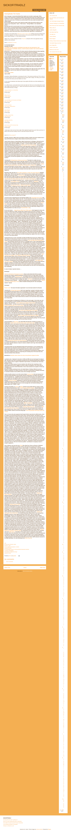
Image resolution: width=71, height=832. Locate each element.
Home (25, 567)
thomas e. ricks (7, 545)
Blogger (49, 829)
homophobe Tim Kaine (11, 42)
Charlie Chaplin (7, 126)
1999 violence (12, 531)
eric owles (14, 544)
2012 (62, 101)
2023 (62, 68)
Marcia (52, 58)
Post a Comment (9, 561)
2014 (62, 95)
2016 (62, 89)
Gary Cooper (7, 111)
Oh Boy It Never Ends (8, 115)
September (63, 132)
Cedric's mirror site (54, 47)
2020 (62, 77)
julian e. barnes (16, 546)
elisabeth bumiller (7, 548)
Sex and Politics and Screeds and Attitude (12, 100)
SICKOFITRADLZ (14, 5)
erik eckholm (26, 549)
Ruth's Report (7, 110)
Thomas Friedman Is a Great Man (57, 23)
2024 (62, 65)
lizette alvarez (21, 549)
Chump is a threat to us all (8, 825)
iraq (5, 543)
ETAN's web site (28, 538)
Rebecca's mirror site (54, 49)
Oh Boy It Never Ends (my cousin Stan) (58, 40)
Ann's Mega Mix (53, 45)
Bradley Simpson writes (15, 504)
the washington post (8, 549)
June (63, 145)
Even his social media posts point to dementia (12, 821)
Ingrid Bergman (7, 116)
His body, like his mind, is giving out (10, 819)
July (63, 141)
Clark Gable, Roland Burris (9, 106)
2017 (62, 86)
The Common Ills (53, 15)
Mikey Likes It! (7, 95)
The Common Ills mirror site (55, 51)
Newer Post (7, 567)
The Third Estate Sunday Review (57, 21)
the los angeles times (8, 546)
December (63, 115)
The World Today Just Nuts (55, 43)
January (63, 168)
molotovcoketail (39, 829)
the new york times (8, 544)
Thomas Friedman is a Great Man (11, 90)
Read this (24, 38)
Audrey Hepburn (7, 96)
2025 (62, 62)
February (63, 163)
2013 (62, 98)
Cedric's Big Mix (53, 29)
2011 (62, 104)
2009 (62, 110)
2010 (62, 107)
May (63, 148)
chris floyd (15, 551)
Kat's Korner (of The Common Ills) (11, 125)
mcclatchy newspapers (9, 550)
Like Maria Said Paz (8, 120)
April (63, 152)
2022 (62, 71)
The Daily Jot (52, 34)
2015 (62, 92)
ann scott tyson (15, 549)
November (63, 121)
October (63, 126)
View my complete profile (51, 68)
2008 (62, 810)
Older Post (42, 567)
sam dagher (10, 551)
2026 (62, 59)
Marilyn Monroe (7, 91)
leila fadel (6, 551)
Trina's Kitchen (53, 36)
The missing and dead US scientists (10, 824)
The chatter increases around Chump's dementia (13, 822)
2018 (62, 83)
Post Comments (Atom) (27, 571)
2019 (62, 80)
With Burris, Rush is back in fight (24, 33)
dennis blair (8, 553)
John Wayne (6, 121)
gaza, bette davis (7, 101)
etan (5, 553)
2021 (62, 74)
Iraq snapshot (12, 135)
